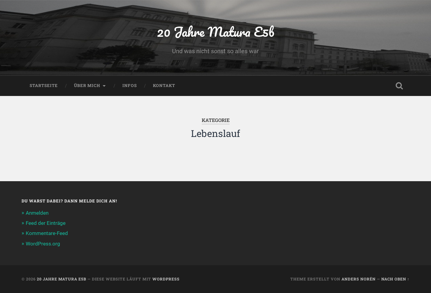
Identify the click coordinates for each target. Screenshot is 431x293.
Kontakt (164, 85)
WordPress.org (43, 244)
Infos (129, 85)
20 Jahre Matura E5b (215, 31)
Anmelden (37, 213)
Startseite (44, 85)
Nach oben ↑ (395, 279)
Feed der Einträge (46, 223)
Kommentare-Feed (47, 233)
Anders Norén (359, 279)
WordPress (166, 279)
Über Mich (87, 85)
